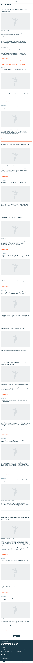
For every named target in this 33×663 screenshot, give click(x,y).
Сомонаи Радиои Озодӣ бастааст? (6, 651)
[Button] (4, 58)
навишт (23, 278)
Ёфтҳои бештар (16, 636)
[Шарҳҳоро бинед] (23, 61)
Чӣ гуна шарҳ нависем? (21, 649)
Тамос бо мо (19, 651)
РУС (22, 661)
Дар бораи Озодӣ (3, 649)
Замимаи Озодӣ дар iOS (5, 658)
